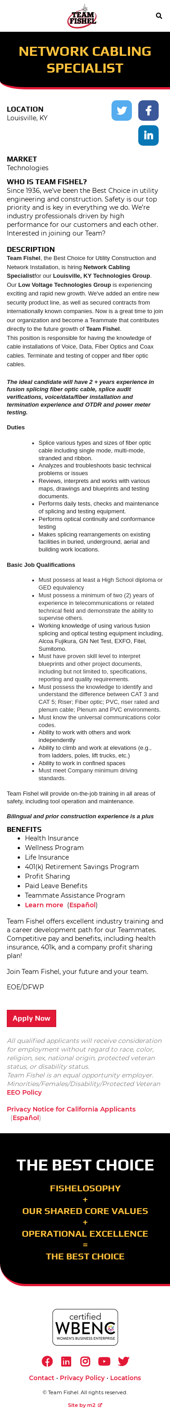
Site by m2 (85, 1405)
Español (82, 905)
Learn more (44, 905)
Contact (41, 1378)
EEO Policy (24, 1092)
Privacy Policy (82, 1378)
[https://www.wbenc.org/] (85, 1327)
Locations (125, 1378)
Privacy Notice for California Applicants (71, 1109)
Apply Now (31, 1018)
